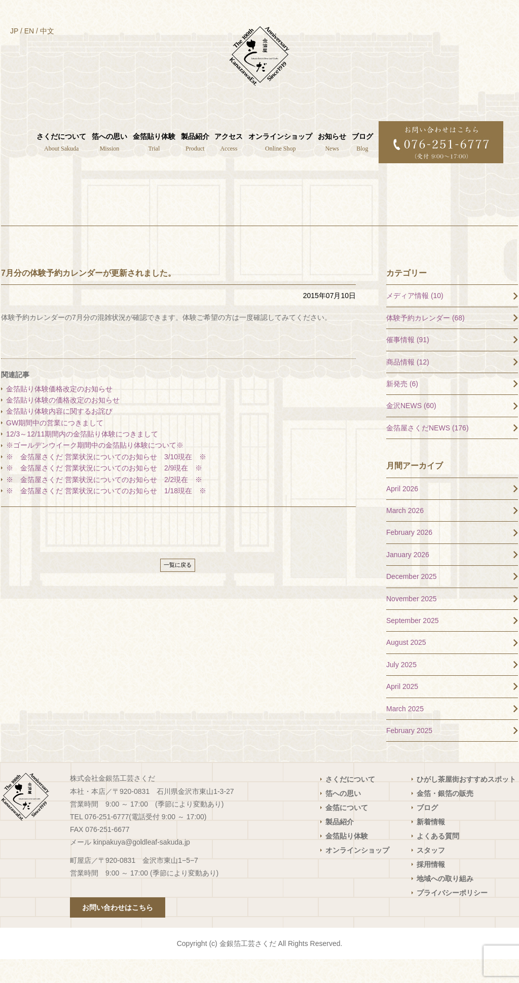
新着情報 (431, 846)
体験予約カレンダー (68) (425, 341)
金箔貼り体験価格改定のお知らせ (59, 412)
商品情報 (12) (407, 385)
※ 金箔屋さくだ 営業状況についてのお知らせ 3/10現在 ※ (106, 480)
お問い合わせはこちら (117, 931)
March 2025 (405, 732)
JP (14, 31)
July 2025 (401, 688)
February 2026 (409, 556)
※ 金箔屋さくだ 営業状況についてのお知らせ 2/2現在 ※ (104, 503)
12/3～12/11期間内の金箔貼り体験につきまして (85, 458)
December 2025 (411, 600)
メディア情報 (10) (414, 319)
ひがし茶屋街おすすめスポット (466, 803)
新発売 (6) (402, 408)
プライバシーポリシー (452, 917)
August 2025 (406, 666)
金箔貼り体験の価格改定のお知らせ (63, 424)
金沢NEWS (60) (411, 429)
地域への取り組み (445, 902)
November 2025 (411, 622)
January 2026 (407, 578)
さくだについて (350, 803)
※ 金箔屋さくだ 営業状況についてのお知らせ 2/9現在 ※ (104, 492)
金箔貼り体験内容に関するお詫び (59, 435)
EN (29, 31)
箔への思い (343, 817)
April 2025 (402, 710)
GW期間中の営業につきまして (54, 446)
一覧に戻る (178, 589)
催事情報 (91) (407, 363)
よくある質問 (438, 860)
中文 (47, 31)
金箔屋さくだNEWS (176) (427, 451)
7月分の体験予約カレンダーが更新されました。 (88, 296)
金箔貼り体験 (346, 860)
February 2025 (409, 754)
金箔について (346, 831)
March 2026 (405, 534)
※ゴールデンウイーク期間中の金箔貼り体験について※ (94, 469)
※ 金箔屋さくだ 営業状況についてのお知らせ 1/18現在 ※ (106, 515)
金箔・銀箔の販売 (445, 817)
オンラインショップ (357, 874)
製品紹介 (339, 846)
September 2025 (412, 644)
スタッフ (431, 874)
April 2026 (402, 512)
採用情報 (431, 888)
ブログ (427, 831)
